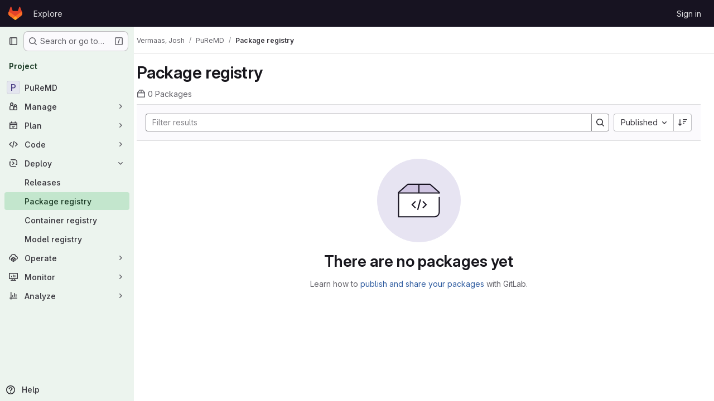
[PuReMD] (66, 87)
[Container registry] (66, 220)
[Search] (368, 122)
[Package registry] (66, 201)
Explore (47, 13)
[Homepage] (15, 13)
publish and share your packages (427, 283)
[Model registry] (66, 239)
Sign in (689, 13)
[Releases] (66, 182)
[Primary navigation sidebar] (13, 41)
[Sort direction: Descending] (683, 122)
